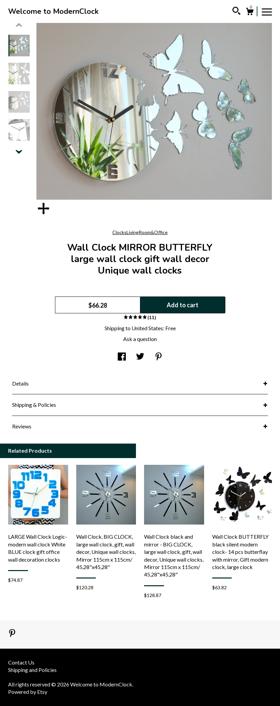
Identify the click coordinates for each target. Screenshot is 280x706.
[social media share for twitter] (140, 357)
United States (147, 328)
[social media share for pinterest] (159, 357)
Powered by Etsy (27, 691)
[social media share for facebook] (122, 357)
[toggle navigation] (267, 11)
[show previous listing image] (19, 25)
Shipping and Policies (32, 670)
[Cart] (249, 12)
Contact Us (21, 662)
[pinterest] (12, 633)
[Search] (236, 12)
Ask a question (140, 339)
